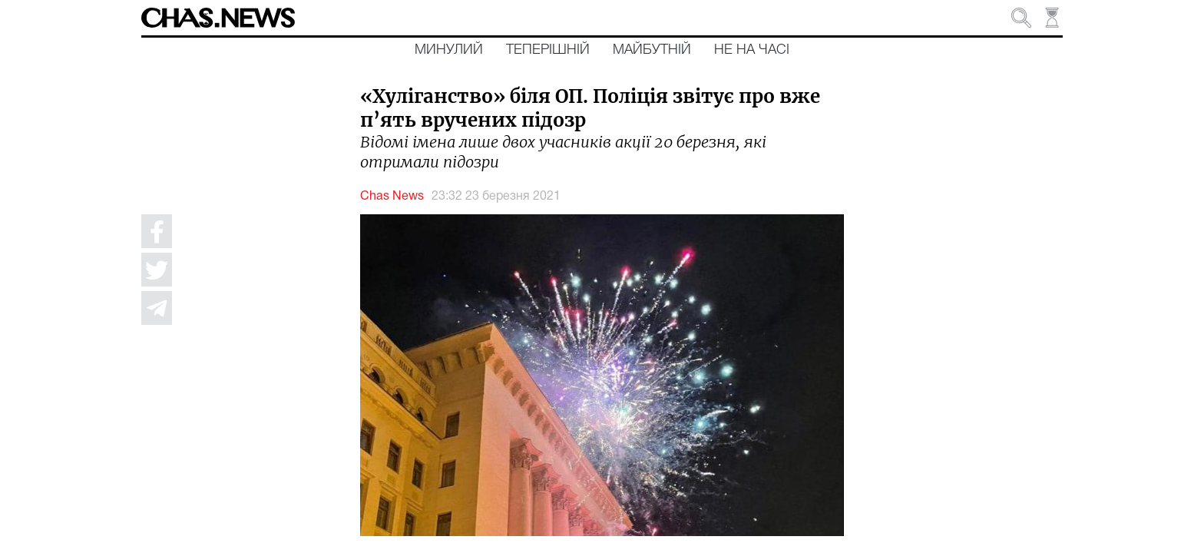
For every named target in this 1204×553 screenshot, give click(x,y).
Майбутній (652, 50)
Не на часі (751, 50)
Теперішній (548, 50)
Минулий (449, 50)
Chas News (392, 196)
